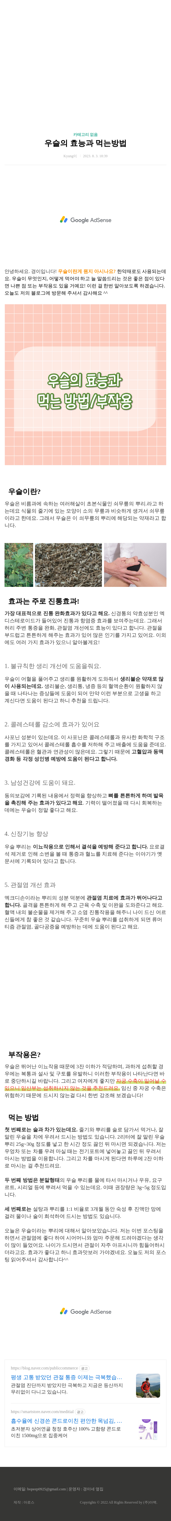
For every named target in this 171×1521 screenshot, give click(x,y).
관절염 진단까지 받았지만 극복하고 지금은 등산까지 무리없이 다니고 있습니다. (67, 1388)
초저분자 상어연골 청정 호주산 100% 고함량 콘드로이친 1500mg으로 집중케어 (66, 1432)
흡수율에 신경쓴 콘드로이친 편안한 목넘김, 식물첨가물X (66, 1421)
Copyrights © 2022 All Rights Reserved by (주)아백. (118, 1502)
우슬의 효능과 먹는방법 (85, 143)
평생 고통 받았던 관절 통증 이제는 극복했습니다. (66, 1377)
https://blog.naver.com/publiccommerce (44, 1368)
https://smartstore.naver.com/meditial (42, 1411)
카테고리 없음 (85, 134)
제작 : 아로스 (24, 1502)
